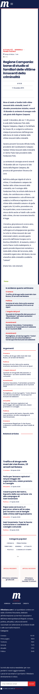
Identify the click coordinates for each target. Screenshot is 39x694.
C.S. (20, 65)
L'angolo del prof (13, 293)
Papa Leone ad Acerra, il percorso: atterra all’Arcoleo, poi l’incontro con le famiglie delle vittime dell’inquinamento (17, 492)
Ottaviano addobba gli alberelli (10, 561)
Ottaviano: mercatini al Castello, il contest (29, 561)
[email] (14, 666)
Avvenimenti (11, 304)
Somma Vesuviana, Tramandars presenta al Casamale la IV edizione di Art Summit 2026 (21, 309)
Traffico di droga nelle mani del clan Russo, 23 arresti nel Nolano (21, 277)
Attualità (8, 32)
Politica (9, 283)
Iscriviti (31, 666)
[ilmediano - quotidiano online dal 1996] (5, 4)
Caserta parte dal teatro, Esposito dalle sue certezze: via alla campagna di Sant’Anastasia (18, 397)
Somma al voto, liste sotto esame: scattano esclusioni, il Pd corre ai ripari (20, 287)
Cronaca (9, 274)
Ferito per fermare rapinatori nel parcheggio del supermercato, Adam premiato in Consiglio (17, 387)
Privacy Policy (19, 671)
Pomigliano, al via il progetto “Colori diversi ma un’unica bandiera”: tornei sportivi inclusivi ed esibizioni (21, 320)
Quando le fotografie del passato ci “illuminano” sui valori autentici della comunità (21, 298)
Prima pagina (9, 33)
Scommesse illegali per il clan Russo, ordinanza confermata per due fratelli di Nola (18, 407)
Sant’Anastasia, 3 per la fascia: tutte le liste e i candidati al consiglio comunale (17, 506)
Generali (19, 32)
